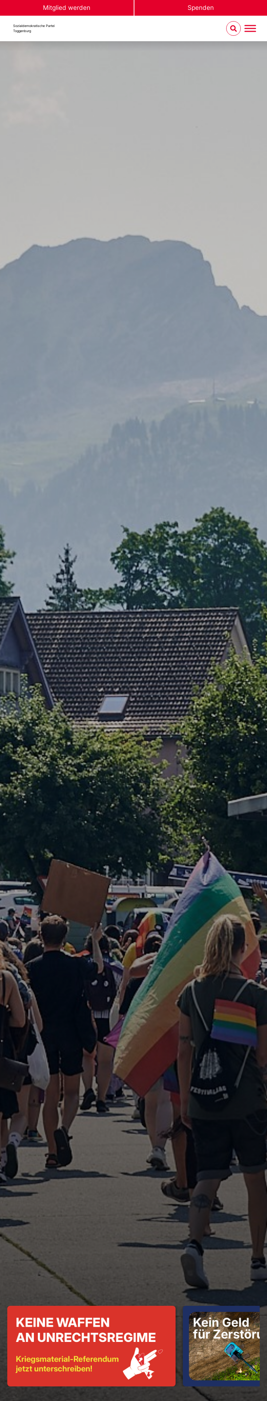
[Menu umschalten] (250, 28)
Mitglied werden (66, 7)
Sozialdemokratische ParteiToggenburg (34, 28)
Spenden (201, 7)
